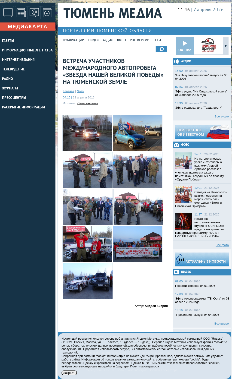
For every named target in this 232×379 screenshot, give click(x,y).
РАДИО (7, 79)
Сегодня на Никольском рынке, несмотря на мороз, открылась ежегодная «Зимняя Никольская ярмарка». (201, 199)
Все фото (222, 245)
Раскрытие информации (23, 107)
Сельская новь (87, 103)
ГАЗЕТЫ (8, 41)
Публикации (73, 40)
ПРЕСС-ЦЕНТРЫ (14, 98)
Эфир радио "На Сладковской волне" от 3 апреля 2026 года (201, 93)
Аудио (108, 40)
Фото (121, 40)
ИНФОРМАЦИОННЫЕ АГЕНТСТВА (27, 50)
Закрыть (69, 373)
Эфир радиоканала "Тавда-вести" (198, 107)
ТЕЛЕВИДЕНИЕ (13, 69)
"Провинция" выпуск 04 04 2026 (197, 314)
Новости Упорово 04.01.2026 (195, 285)
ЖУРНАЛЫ (10, 88)
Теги (157, 40)
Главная (68, 91)
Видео (93, 40)
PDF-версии (140, 40)
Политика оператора (144, 366)
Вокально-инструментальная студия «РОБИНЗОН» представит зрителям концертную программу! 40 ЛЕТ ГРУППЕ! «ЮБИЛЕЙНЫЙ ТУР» (200, 227)
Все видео (221, 323)
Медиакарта (28, 26)
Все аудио (222, 116)
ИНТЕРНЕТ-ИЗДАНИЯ (18, 60)
